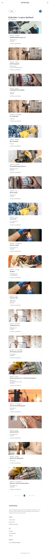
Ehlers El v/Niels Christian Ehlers (19, 483)
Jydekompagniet (14, 63)
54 (32, 495)
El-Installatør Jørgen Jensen (18, 166)
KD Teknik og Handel (16, 351)
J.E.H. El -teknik (14, 245)
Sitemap (11, 535)
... (27, 495)
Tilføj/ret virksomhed (13, 524)
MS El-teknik (13, 192)
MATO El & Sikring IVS (16, 458)
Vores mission (12, 519)
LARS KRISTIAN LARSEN (17, 90)
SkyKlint (12, 271)
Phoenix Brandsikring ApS (17, 405)
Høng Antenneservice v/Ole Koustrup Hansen (23, 378)
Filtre (11, 11)
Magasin (11, 531)
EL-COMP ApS (14, 116)
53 (29, 495)
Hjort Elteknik (14, 141)
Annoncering (11, 522)
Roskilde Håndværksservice (18, 37)
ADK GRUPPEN (14, 432)
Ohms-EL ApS (14, 298)
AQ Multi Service (15, 325)
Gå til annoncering (16, 542)
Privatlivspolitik (12, 533)
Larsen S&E (13, 219)
